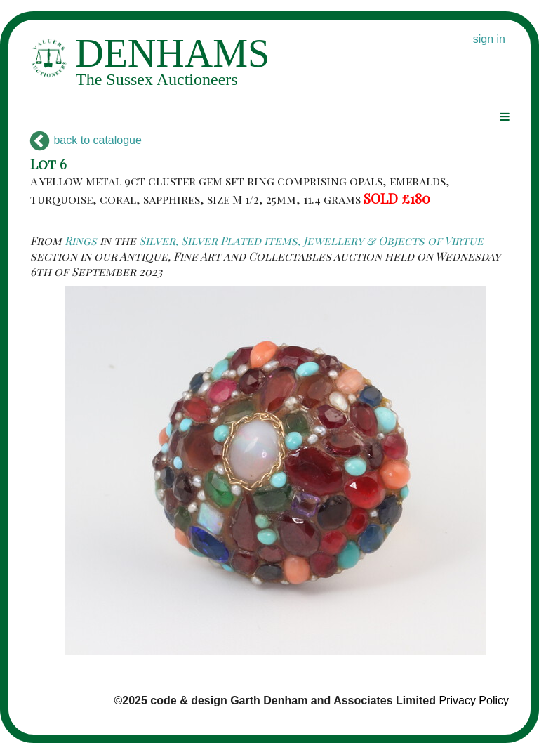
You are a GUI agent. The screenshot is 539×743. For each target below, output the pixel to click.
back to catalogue (86, 140)
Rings (81, 240)
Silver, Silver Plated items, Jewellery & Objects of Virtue (311, 240)
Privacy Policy (474, 700)
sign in (489, 39)
